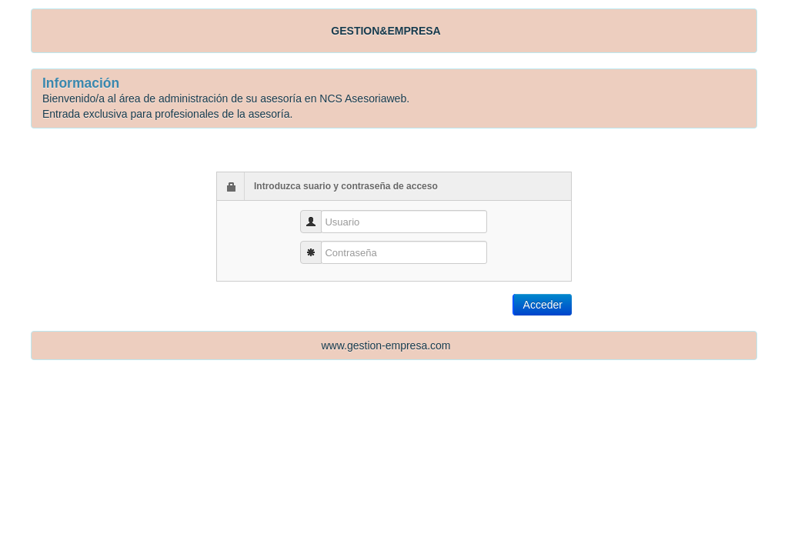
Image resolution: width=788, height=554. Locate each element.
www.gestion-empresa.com (385, 345)
